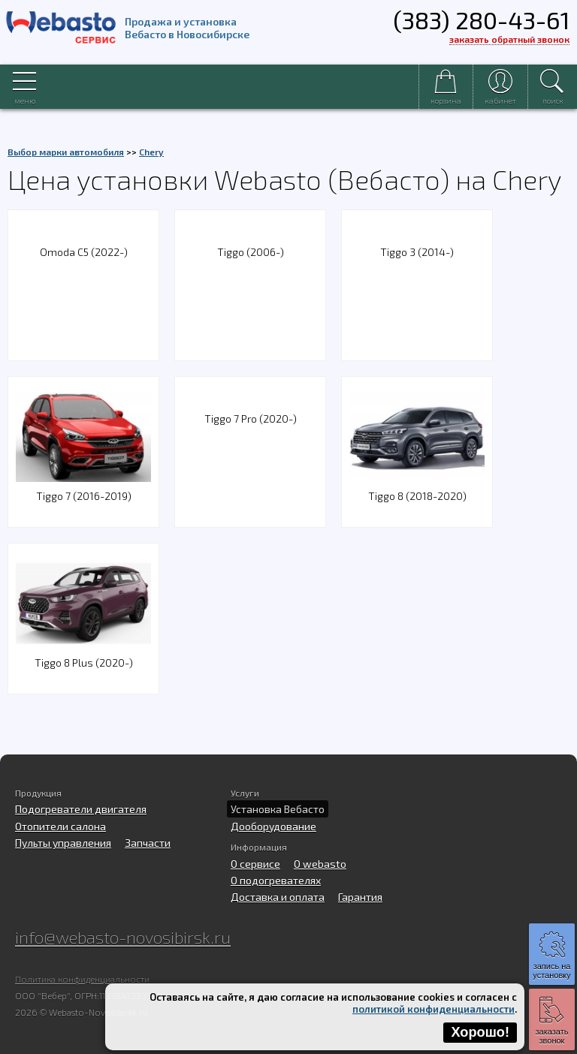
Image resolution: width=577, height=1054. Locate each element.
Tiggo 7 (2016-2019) (83, 486)
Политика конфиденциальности (82, 979)
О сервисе (255, 863)
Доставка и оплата (278, 896)
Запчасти (148, 842)
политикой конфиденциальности (433, 1009)
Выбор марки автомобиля (66, 151)
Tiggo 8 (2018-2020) (417, 486)
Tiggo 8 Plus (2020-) (83, 653)
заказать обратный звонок (509, 39)
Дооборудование (273, 826)
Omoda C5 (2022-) (84, 251)
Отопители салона (60, 826)
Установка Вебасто (278, 809)
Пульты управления (63, 842)
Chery (151, 151)
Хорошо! (480, 1032)
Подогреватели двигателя (81, 809)
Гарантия (360, 896)
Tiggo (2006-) (250, 251)
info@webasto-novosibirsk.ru (123, 937)
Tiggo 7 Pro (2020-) (250, 418)
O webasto (320, 863)
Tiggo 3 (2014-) (417, 251)
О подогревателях (276, 880)
